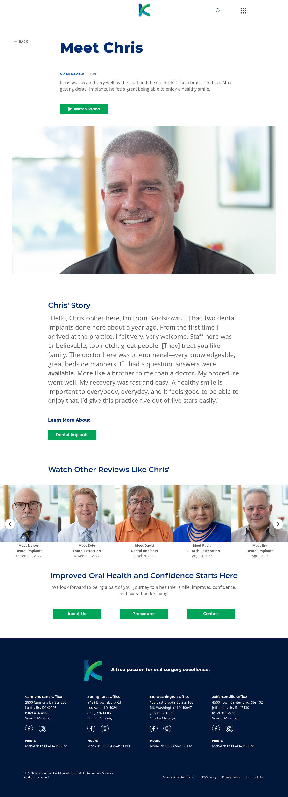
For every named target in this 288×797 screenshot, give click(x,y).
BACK (21, 41)
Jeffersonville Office (229, 697)
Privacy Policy (231, 777)
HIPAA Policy (207, 777)
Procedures (144, 613)
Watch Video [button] (84, 109)
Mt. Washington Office (169, 697)
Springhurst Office (103, 697)
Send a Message (38, 718)
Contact (211, 613)
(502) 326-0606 (99, 713)
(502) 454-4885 (37, 713)
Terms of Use (255, 777)
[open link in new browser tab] (29, 728)
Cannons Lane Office (43, 697)
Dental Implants (72, 434)
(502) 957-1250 (161, 713)
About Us (76, 613)
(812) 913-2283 (224, 713)
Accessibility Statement (178, 777)
